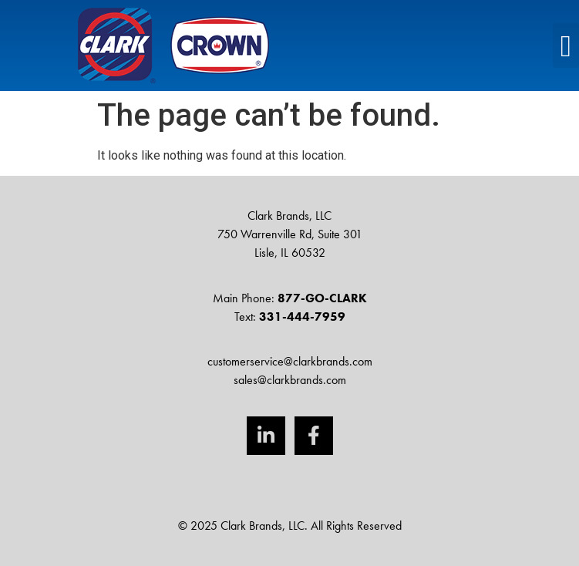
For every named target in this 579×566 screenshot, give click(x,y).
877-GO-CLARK (322, 298)
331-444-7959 (302, 316)
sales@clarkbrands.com (290, 380)
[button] (566, 46)
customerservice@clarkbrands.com (289, 361)
